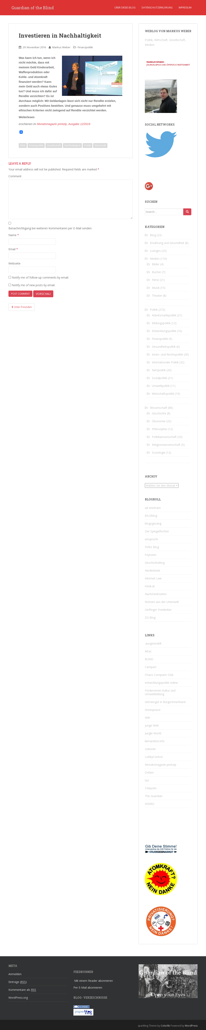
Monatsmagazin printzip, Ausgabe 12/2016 (63, 124)
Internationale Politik (165, 362)
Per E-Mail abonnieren (87, 987)
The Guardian (153, 796)
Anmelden (15, 974)
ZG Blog (150, 617)
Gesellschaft (54, 145)
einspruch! (151, 539)
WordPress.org (18, 997)
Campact (151, 667)
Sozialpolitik (159, 378)
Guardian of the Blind (32, 7)
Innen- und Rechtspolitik (167, 354)
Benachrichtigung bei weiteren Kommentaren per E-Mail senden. (50, 228)
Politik (87, 145)
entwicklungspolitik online (161, 683)
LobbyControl (154, 757)
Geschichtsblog (155, 563)
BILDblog (151, 516)
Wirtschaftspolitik (163, 394)
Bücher (156, 272)
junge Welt (152, 725)
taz (147, 780)
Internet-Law (153, 578)
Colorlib (165, 1025)
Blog (153, 235)
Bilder (155, 264)
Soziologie (158, 452)
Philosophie (159, 429)
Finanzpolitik (85, 47)
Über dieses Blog (125, 7)
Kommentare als (22, 990)
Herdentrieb (152, 570)
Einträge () (17, 982)
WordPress (191, 1025)
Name (13, 235)
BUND (149, 659)
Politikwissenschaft (164, 437)
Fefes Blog (152, 547)
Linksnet (150, 749)
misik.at (150, 586)
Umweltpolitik (161, 386)
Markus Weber (61, 47)
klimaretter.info (155, 741)
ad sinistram (153, 508)
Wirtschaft (100, 145)
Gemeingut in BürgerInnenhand (165, 702)
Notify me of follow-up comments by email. (40, 277)
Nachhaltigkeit (72, 145)
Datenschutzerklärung (157, 7)
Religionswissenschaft (166, 445)
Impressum (185, 7)
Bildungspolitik (161, 323)
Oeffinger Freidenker (158, 610)
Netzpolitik (159, 370)
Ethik (22, 145)
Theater (157, 295)
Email (13, 249)
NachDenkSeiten (156, 594)
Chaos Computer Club (159, 675)
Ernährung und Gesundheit (167, 243)
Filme (155, 280)
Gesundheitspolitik (164, 346)
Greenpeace (153, 710)
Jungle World (153, 733)
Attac (148, 651)
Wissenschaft (158, 408)
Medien (155, 258)
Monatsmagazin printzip (160, 765)
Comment (15, 176)
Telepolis (151, 788)
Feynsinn (150, 555)
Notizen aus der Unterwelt (162, 602)
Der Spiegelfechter (157, 531)
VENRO (149, 804)
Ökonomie (159, 421)
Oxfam (149, 772)
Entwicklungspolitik (164, 331)
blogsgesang (153, 523)
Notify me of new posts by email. (33, 285)
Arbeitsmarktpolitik (164, 315)
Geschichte (159, 413)
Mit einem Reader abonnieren (93, 981)
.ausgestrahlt (153, 643)
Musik (156, 288)
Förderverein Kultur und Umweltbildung (160, 692)
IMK (147, 717)
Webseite (14, 263)
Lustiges (155, 251)
